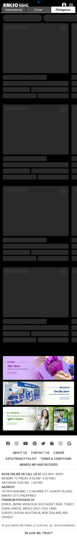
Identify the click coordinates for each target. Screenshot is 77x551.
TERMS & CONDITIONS (55, 458)
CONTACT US (40, 452)
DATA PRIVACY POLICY (21, 458)
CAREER (58, 452)
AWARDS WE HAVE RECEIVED (38, 464)
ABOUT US (20, 452)
